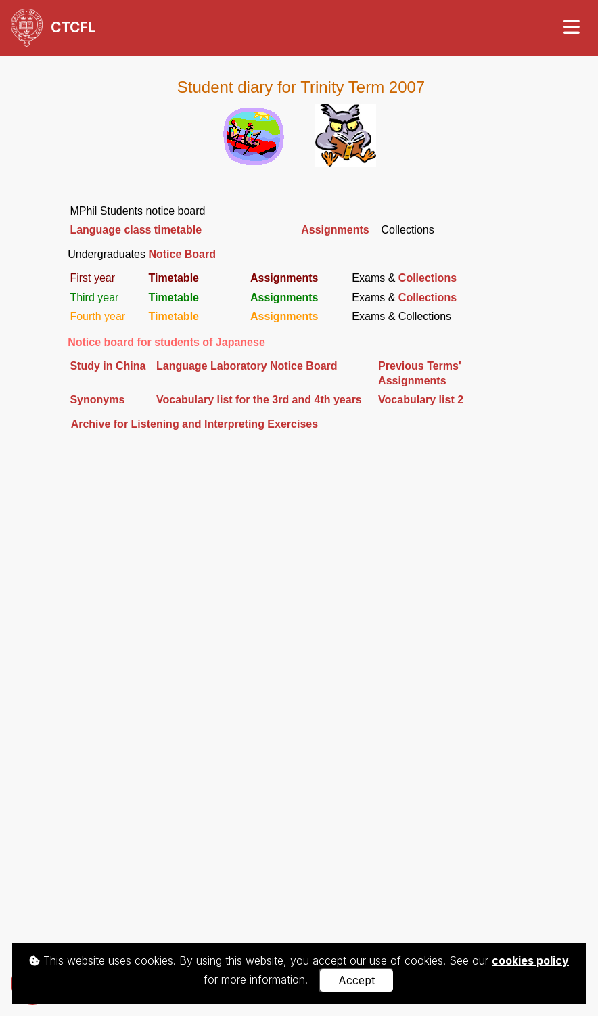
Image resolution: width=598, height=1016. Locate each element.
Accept (356, 980)
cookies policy (530, 960)
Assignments (335, 230)
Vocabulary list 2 (420, 399)
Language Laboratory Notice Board (247, 366)
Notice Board (182, 254)
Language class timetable (136, 230)
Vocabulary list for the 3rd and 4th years (259, 399)
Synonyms (97, 399)
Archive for (99, 424)
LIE (223, 424)
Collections (427, 278)
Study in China (107, 366)
